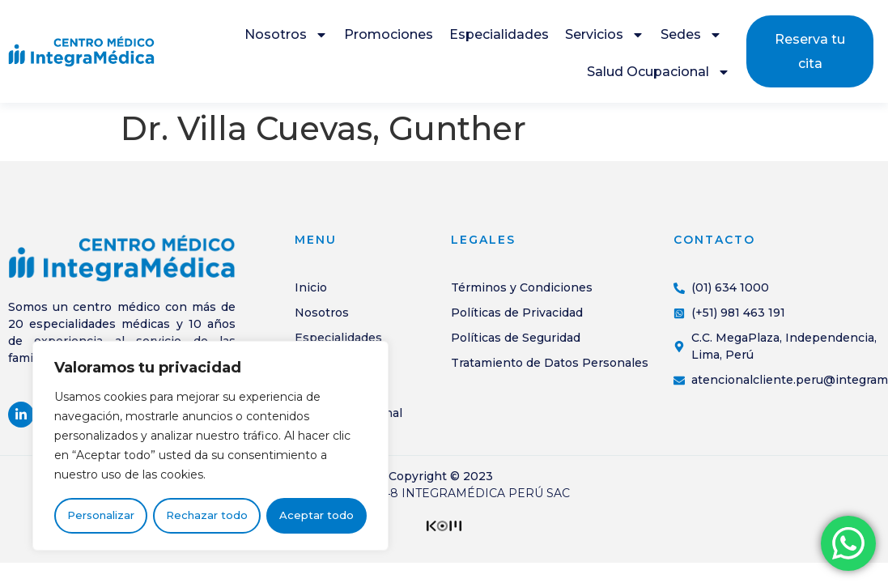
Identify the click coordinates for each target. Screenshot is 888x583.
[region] (210, 446)
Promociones (388, 34)
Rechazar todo (207, 515)
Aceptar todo (316, 515)
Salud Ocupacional (658, 72)
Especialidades (499, 34)
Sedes (691, 34)
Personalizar (100, 515)
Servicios (604, 34)
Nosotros (286, 34)
